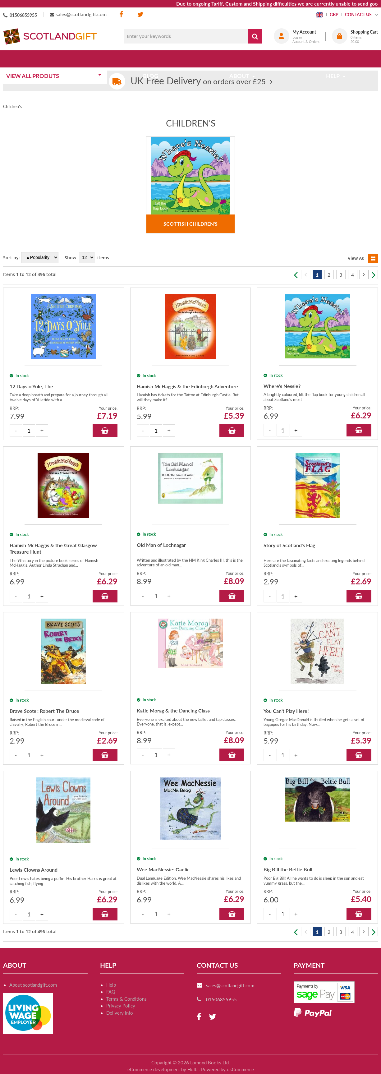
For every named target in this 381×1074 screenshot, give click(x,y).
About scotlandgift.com (33, 985)
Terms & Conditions (126, 999)
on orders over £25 (198, 81)
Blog (152, 58)
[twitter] (140, 14)
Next (373, 274)
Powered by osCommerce (227, 1069)
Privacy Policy (120, 1005)
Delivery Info (119, 1013)
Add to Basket (105, 430)
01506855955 (23, 15)
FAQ (110, 991)
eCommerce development (153, 1069)
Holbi (193, 1069)
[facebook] (122, 14)
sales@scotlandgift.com (81, 14)
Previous (296, 274)
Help (111, 985)
